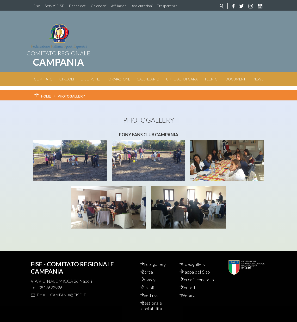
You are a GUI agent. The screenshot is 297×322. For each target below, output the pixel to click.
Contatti (194, 286)
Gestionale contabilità (157, 305)
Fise (36, 5)
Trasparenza (167, 5)
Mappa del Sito (201, 264)
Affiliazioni (119, 5)
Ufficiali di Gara (182, 79)
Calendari (98, 5)
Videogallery (198, 256)
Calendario (148, 79)
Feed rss (154, 294)
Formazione (118, 79)
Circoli (66, 79)
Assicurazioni (142, 5)
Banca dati (77, 5)
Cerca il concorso (195, 275)
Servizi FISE (54, 5)
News (258, 79)
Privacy (153, 272)
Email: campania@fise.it (61, 286)
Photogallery (159, 256)
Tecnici (211, 79)
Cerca (152, 264)
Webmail (195, 294)
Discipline (90, 79)
